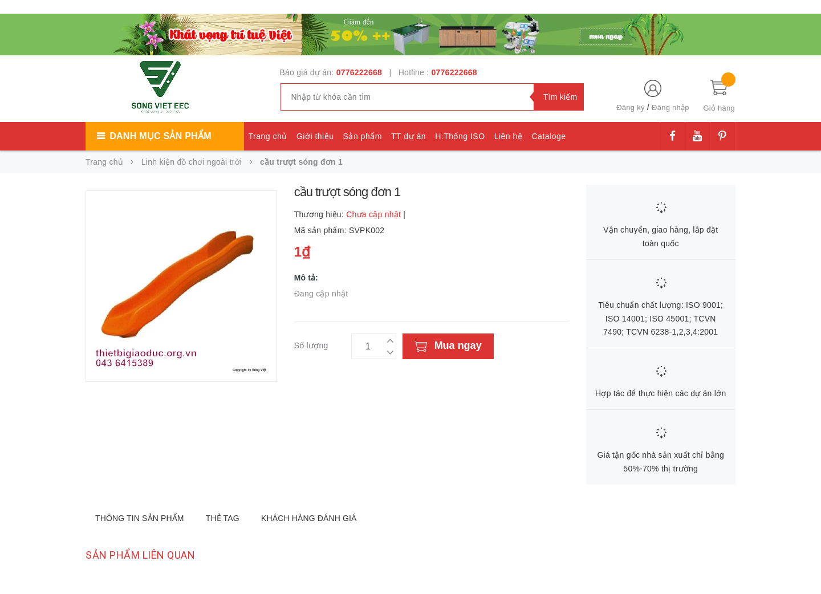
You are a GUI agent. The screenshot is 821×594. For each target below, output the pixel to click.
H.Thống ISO (460, 136)
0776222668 (359, 72)
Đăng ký (630, 107)
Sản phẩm (362, 136)
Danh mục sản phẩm (160, 136)
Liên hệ (508, 136)
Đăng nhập (670, 107)
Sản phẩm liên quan (140, 555)
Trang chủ (268, 136)
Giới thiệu (315, 136)
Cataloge (548, 136)
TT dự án (408, 136)
